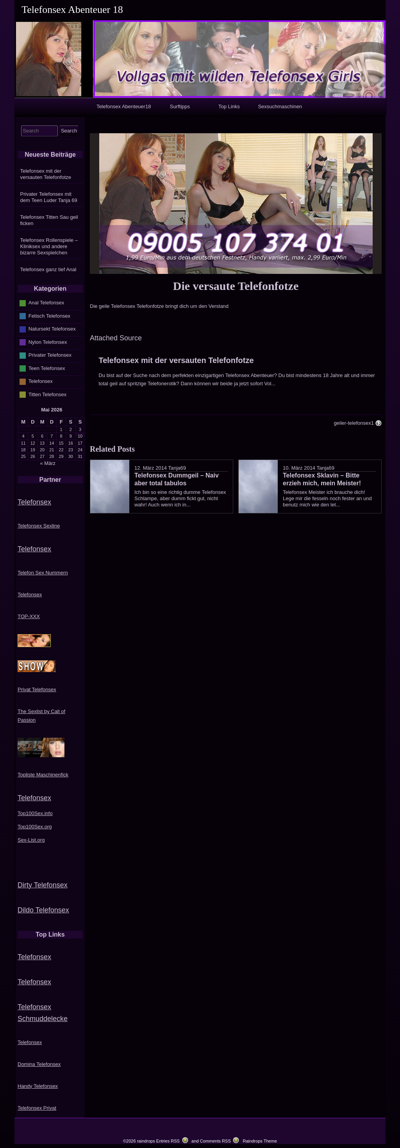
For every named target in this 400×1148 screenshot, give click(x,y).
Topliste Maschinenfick (43, 775)
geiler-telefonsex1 (354, 423)
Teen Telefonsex (47, 368)
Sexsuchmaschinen (280, 106)
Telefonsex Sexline (39, 526)
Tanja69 (177, 468)
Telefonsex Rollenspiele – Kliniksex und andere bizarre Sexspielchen (49, 246)
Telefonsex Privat (37, 1108)
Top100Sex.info (35, 813)
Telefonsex (41, 381)
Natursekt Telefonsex (52, 329)
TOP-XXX (29, 616)
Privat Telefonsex (37, 689)
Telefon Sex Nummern (43, 573)
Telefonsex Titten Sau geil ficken (49, 220)
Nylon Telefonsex (48, 342)
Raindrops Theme (260, 1141)
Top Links (229, 106)
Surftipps (180, 106)
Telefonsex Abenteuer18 (123, 106)
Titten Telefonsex (48, 394)
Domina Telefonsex (39, 1064)
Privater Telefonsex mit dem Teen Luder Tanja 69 (48, 197)
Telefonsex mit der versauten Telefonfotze (176, 360)
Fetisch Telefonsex (49, 316)
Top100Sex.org (35, 827)
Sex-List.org (31, 840)
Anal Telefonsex (46, 303)
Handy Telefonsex (38, 1086)
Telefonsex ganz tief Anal (48, 269)
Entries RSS (168, 1141)
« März (47, 463)
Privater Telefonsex (50, 355)
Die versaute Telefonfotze (235, 285)
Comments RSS (215, 1141)
